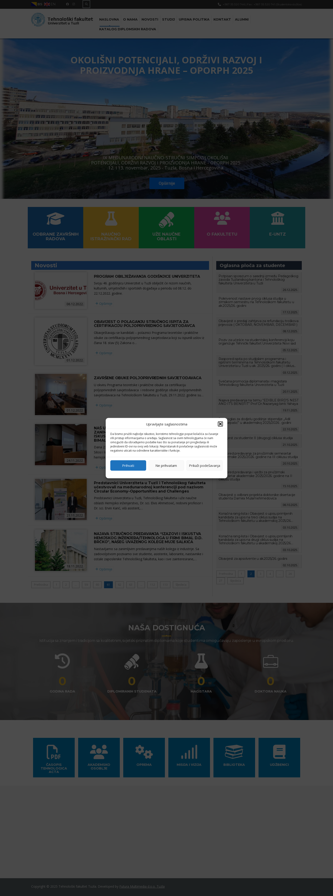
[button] (220, 424)
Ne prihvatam (166, 465)
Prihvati (128, 465)
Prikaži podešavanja (204, 465)
